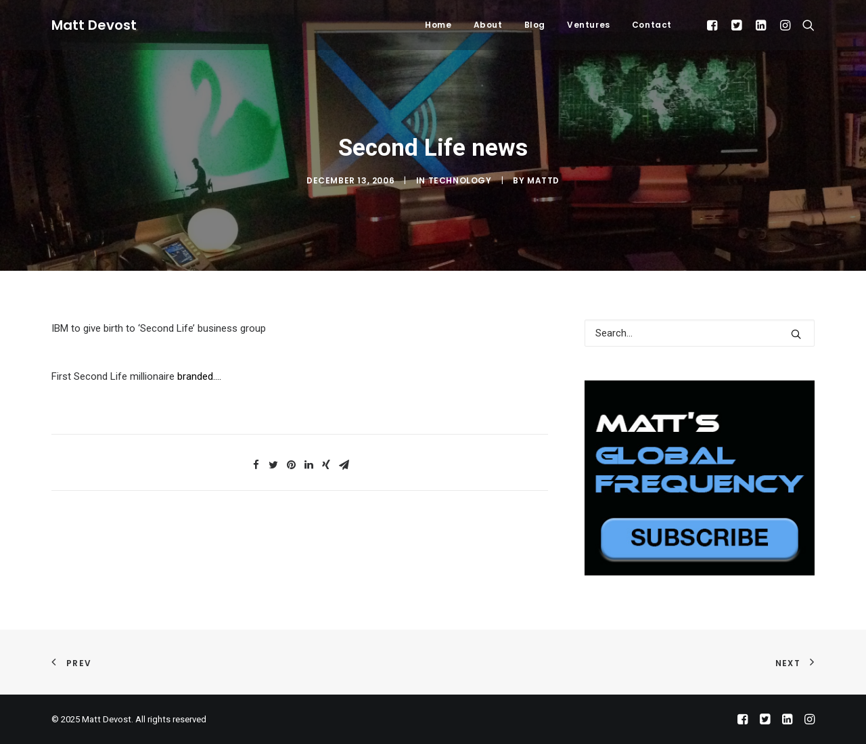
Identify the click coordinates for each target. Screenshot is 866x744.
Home (438, 24)
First (62, 376)
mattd (543, 180)
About (488, 24)
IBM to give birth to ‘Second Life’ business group (158, 328)
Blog (534, 24)
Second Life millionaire (124, 376)
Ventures (588, 24)
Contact (652, 24)
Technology (460, 180)
